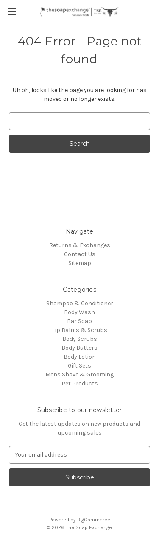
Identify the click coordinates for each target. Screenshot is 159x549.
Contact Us (79, 254)
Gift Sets (79, 365)
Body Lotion (80, 356)
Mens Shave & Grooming (79, 374)
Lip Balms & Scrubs (79, 330)
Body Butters (79, 347)
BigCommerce (93, 520)
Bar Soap (79, 321)
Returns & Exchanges (79, 245)
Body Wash (79, 312)
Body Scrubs (79, 339)
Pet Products (79, 383)
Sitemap (79, 263)
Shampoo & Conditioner (79, 303)
